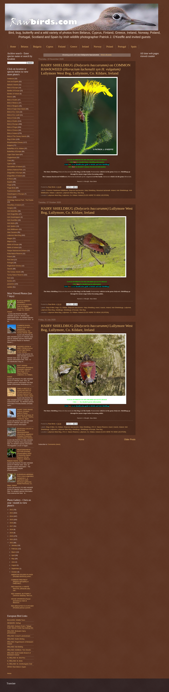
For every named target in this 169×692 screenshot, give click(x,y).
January (14, 545)
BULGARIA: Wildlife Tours (16, 620)
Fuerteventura (12, 191)
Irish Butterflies (12, 211)
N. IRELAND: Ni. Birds (15, 661)
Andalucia (10, 78)
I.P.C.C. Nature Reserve (99, 427)
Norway (97, 46)
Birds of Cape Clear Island (16, 109)
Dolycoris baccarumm (76, 190)
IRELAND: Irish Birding (15, 647)
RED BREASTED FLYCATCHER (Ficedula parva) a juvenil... (22, 607)
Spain (133, 46)
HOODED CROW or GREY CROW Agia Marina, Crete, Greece (25, 349)
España (10, 182)
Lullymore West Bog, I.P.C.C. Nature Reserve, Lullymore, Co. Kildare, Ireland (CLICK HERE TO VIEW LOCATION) (87, 432)
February (14, 549)
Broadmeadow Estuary (15, 142)
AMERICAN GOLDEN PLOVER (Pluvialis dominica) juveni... (22, 575)
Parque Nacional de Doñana (17, 250)
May (13, 559)
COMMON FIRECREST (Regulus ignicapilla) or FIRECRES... (20, 581)
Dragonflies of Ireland (14, 176)
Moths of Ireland (12, 247)
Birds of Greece (12, 130)
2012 (11, 510)
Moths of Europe (13, 244)
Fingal (9, 185)
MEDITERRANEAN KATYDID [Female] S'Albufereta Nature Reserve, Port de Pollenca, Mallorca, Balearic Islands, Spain (19, 455)
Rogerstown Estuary (14, 266)
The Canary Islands (14, 272)
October (14, 572)
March (13, 552)
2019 (11, 533)
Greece (73, 46)
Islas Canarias (12, 232)
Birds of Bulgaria (13, 106)
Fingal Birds (11, 188)
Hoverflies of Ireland (14, 205)
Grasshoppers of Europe (15, 194)
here (75, 162)
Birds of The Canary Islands (16, 136)
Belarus (24, 46)
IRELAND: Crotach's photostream (18, 636)
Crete (9, 160)
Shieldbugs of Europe (71, 310)
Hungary (10, 208)
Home (13, 46)
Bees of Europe (12, 88)
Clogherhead (11, 157)
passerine (10, 284)
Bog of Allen (50, 307)
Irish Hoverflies (12, 220)
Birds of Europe (12, 124)
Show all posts (106, 55)
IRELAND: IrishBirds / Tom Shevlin (19, 650)
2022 (11, 543)
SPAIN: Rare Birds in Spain (16, 667)
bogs (57, 307)
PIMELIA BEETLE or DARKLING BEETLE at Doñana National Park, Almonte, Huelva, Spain (25, 392)
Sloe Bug (80, 193)
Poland (109, 46)
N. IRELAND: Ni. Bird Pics (16, 658)
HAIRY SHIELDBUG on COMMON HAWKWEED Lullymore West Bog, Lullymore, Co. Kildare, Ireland (86, 69)
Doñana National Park (14, 170)
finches (9, 281)
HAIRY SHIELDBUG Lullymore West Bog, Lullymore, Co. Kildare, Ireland (87, 210)
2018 (11, 529)
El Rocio (10, 179)
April (13, 555)
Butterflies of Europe (14, 151)
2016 (11, 523)
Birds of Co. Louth (13, 115)
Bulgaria (37, 46)
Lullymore (58, 193)
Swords (9, 269)
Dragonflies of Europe (14, 173)
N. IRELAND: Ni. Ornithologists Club (19, 664)
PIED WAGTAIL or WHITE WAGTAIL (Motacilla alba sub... (20, 588)
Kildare (52, 193)
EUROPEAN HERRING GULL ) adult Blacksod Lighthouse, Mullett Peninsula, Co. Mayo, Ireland (20, 480)
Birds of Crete (12, 118)
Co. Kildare (63, 307)
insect (97, 307)
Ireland (85, 46)
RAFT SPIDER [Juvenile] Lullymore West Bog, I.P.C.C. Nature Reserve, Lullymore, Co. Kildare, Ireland (20, 371)
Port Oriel (10, 260)
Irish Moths (11, 223)
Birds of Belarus (12, 103)
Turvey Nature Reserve (15, 275)
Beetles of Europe (13, 91)
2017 (11, 526)
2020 (11, 536)
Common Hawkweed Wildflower (57, 190)
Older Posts (129, 439)
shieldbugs (59, 310)
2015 (11, 519)
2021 (11, 539)
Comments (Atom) (54, 444)
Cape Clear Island (13, 154)
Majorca (10, 241)
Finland (61, 46)
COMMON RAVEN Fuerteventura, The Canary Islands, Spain (25, 329)
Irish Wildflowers (13, 229)
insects (102, 307)
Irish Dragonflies (12, 214)
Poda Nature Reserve (14, 253)
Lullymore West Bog (70, 193)
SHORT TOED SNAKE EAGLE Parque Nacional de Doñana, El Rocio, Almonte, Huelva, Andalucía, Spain (25, 414)
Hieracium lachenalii (103, 190)
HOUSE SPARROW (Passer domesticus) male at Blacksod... (21, 600)
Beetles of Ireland (13, 94)
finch (9, 278)
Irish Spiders (11, 226)
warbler (9, 287)
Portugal (122, 46)
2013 (11, 513)
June (13, 562)
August (14, 565)
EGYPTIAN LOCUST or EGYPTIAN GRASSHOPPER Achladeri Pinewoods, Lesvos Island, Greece (25, 433)
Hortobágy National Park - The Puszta (20, 200)
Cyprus (49, 46)
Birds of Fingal (12, 127)
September (15, 568)
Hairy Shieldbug (90, 190)
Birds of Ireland (12, 133)
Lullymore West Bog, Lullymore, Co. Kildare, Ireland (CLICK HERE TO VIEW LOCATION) (78, 195)
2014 (11, 516)
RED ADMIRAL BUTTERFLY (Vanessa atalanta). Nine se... (22, 594)
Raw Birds (52, 187)
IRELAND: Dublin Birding (15, 639)
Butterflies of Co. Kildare (15, 148)
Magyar (9, 238)
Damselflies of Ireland (14, 166)
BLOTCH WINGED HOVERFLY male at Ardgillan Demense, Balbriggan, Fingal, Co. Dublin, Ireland (19, 306)
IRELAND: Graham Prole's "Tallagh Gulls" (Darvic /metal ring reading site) (20, 627)
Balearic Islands (12, 85)
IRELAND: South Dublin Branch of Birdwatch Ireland (19, 654)
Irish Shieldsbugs (122, 190)
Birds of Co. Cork (13, 112)
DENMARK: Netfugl (14, 623)
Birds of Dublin (12, 100)
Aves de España (13, 81)
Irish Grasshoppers (13, 217)
